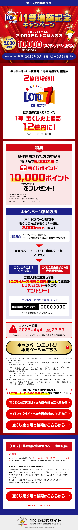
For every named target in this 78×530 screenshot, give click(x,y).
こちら (27, 201)
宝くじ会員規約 (38, 458)
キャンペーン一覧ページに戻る (39, 505)
